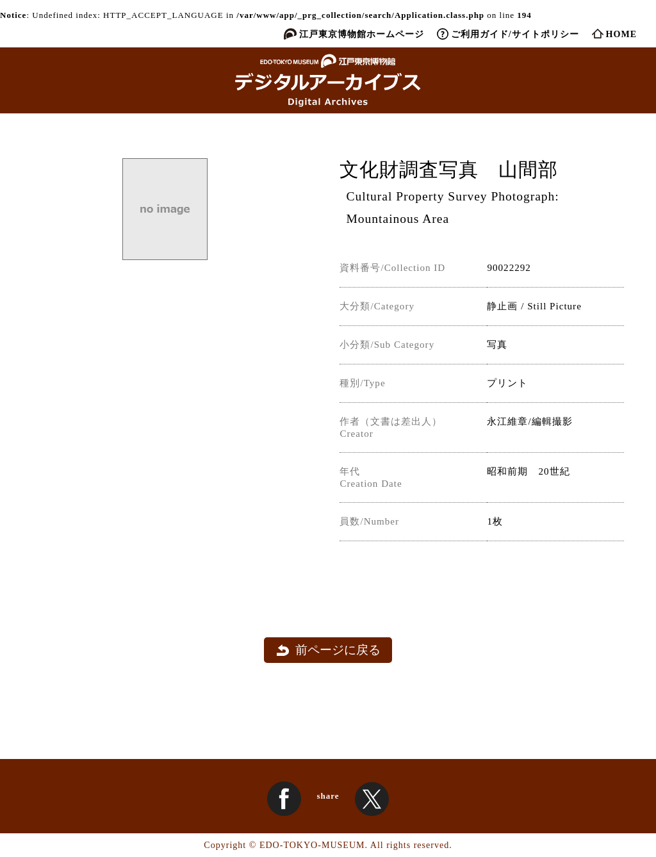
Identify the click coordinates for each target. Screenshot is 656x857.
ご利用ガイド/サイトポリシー (515, 34)
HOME (621, 34)
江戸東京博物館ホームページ (361, 34)
